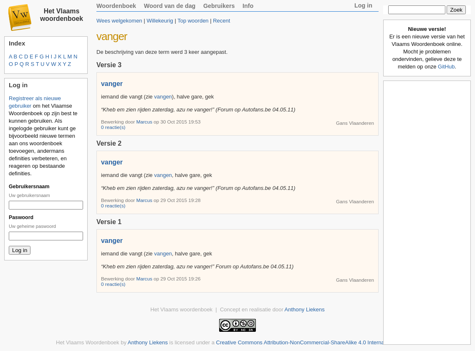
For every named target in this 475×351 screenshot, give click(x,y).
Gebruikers (219, 6)
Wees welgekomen (119, 21)
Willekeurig (160, 21)
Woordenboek (116, 6)
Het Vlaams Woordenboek (87, 342)
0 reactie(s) (113, 127)
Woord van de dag (170, 6)
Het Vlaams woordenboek (61, 15)
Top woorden (192, 21)
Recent (221, 21)
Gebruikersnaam (29, 186)
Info (248, 6)
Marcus (145, 121)
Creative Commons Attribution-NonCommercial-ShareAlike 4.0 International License (317, 342)
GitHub (446, 66)
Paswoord (21, 217)
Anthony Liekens (305, 309)
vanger (112, 83)
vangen (163, 96)
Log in (363, 5)
